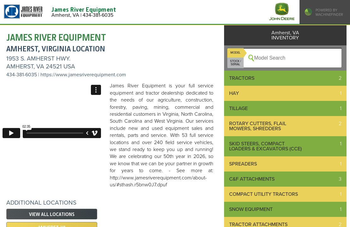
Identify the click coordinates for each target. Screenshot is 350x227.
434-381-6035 (21, 75)
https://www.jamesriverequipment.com (83, 75)
